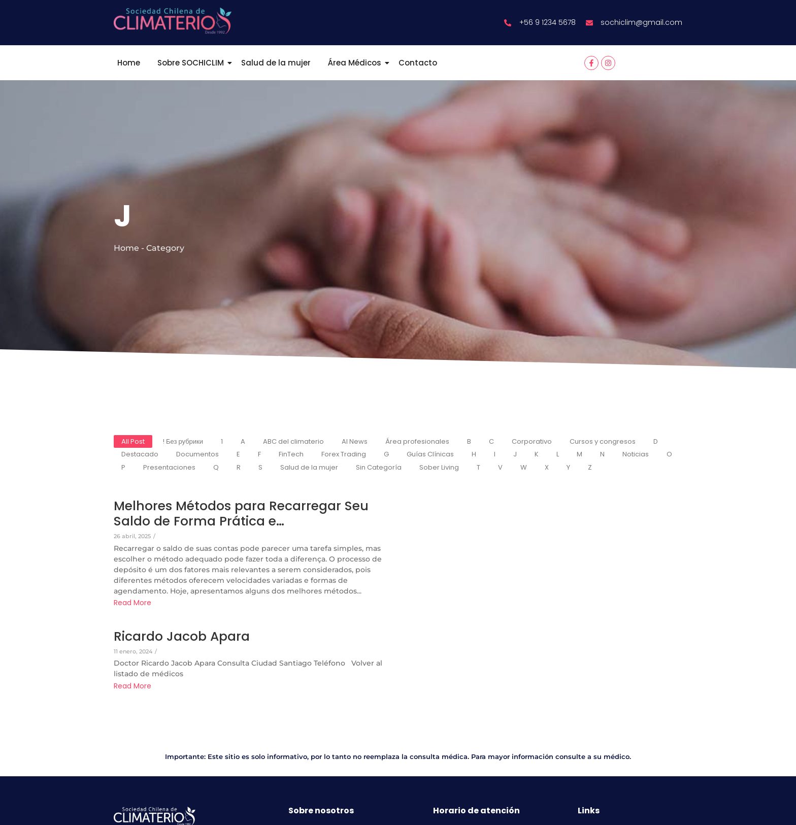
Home (128, 62)
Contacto (418, 62)
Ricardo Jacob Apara (182, 636)
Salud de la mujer (276, 62)
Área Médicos (356, 62)
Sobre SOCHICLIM (192, 62)
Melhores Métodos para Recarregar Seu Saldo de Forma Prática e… (241, 514)
